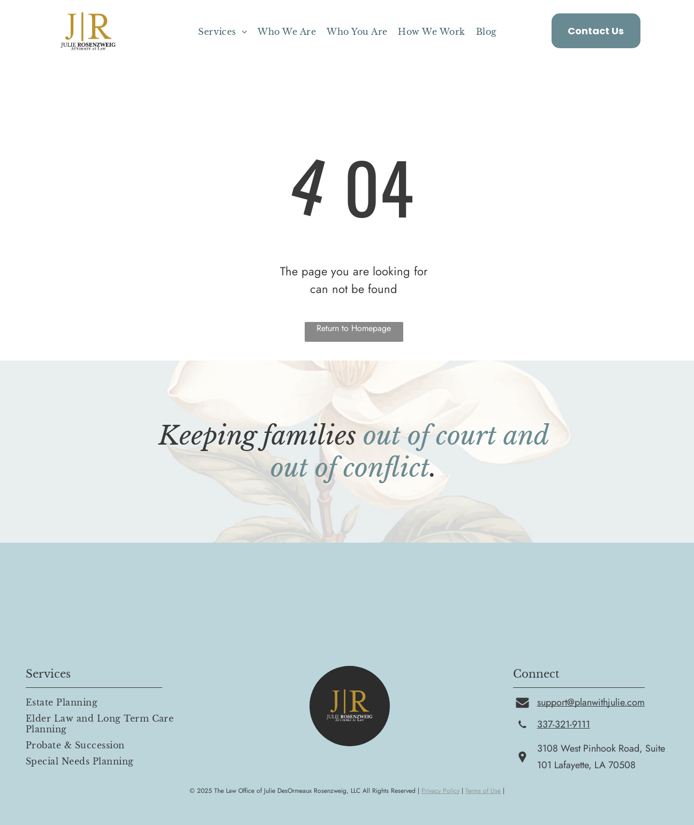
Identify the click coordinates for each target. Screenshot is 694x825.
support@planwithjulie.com (591, 702)
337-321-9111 (563, 724)
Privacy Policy (440, 791)
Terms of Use (483, 791)
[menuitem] (222, 31)
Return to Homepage (353, 328)
